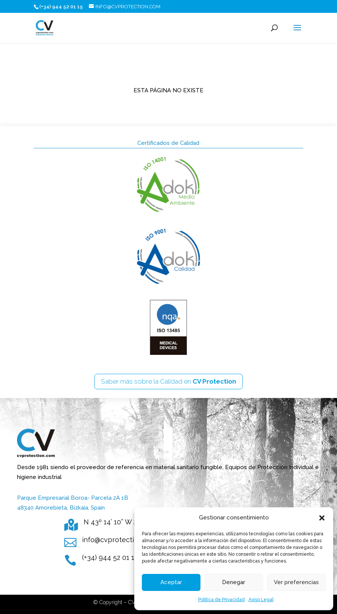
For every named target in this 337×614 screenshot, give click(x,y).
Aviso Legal (260, 599)
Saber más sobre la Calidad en (168, 381)
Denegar (233, 582)
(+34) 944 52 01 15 (110, 557)
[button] (322, 518)
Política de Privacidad (221, 599)
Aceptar (171, 582)
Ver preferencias (296, 582)
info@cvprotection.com (119, 540)
